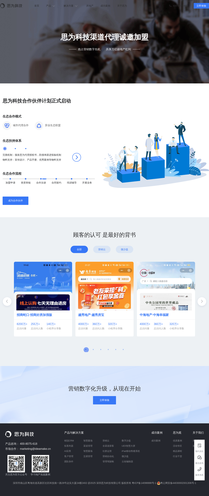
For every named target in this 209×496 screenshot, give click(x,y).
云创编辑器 (127, 461)
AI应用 (67, 451)
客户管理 (68, 456)
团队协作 (68, 461)
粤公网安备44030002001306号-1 (176, 483)
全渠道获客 (108, 446)
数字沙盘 (126, 440)
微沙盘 (125, 456)
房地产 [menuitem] (90, 5)
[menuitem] (51, 5)
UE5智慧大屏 (128, 446)
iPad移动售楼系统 (131, 451)
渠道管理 (87, 446)
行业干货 (177, 456)
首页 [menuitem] (36, 5)
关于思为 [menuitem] (122, 5)
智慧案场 (87, 440)
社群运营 (107, 451)
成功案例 (155, 440)
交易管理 (87, 456)
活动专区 (177, 446)
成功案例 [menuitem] (105, 5)
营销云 (106, 440)
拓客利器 (68, 446)
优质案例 (177, 440)
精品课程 (177, 451)
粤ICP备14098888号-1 (144, 483)
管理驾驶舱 (108, 461)
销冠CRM (69, 440)
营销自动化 (108, 456)
